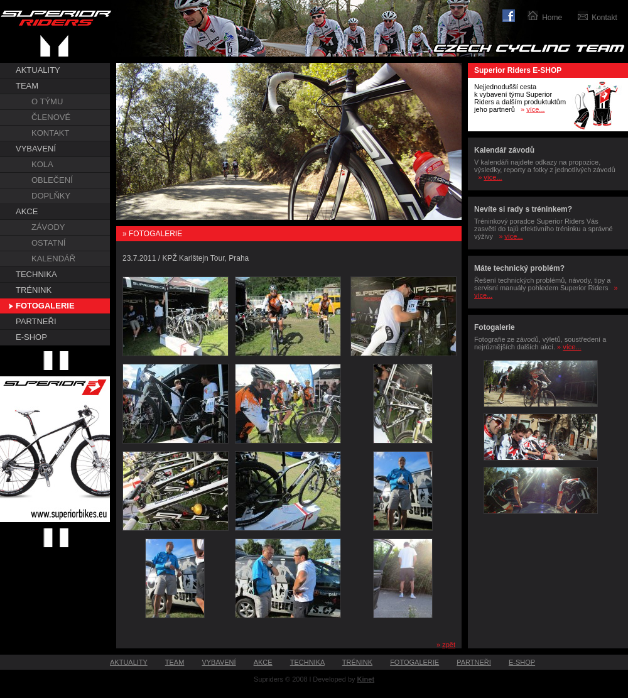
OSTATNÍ (48, 243)
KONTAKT (50, 133)
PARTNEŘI (36, 321)
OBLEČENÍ (52, 180)
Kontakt (604, 17)
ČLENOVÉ (50, 117)
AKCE (27, 211)
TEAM (27, 85)
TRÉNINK (33, 290)
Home (552, 17)
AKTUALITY (38, 70)
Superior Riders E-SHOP (517, 70)
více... (535, 109)
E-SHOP (31, 337)
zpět (448, 644)
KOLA (42, 164)
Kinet (366, 679)
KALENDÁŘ (53, 258)
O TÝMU (47, 101)
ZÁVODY (48, 227)
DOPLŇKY (50, 195)
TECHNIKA (36, 274)
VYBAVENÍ (36, 148)
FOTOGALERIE (45, 305)
